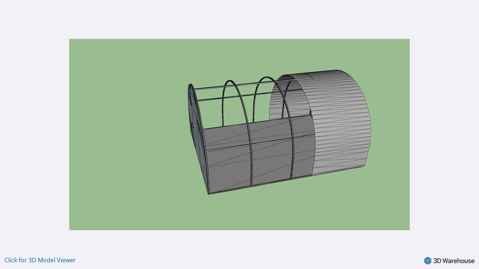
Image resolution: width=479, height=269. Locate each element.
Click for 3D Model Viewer (40, 260)
